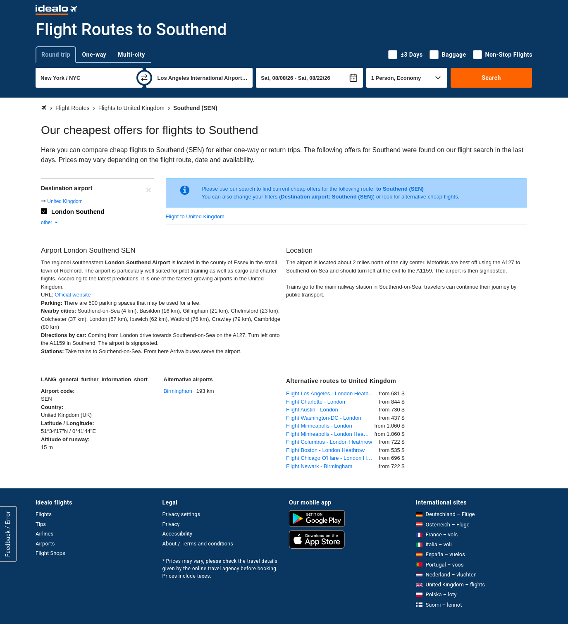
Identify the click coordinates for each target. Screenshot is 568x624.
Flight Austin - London (312, 409)
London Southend (77, 211)
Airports (45, 543)
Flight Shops (50, 553)
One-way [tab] (94, 54)
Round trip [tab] (55, 54)
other (50, 222)
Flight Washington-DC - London (323, 418)
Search (491, 77)
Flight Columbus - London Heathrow (329, 442)
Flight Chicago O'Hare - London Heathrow (332, 458)
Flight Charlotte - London (315, 402)
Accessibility (177, 534)
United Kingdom (64, 201)
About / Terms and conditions (197, 543)
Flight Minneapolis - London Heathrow (330, 434)
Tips (41, 524)
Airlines (44, 534)
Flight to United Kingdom (195, 216)
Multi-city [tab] (131, 54)
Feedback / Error (8, 534)
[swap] (144, 78)
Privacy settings (181, 514)
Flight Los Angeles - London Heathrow (331, 393)
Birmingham (178, 391)
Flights (44, 514)
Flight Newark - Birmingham (319, 466)
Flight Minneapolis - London (319, 426)
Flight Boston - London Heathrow (325, 450)
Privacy (171, 524)
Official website (73, 295)
